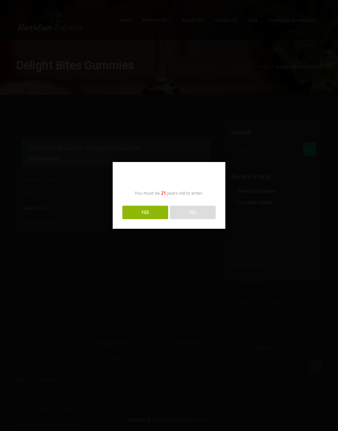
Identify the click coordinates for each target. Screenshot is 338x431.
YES (145, 212)
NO (192, 212)
